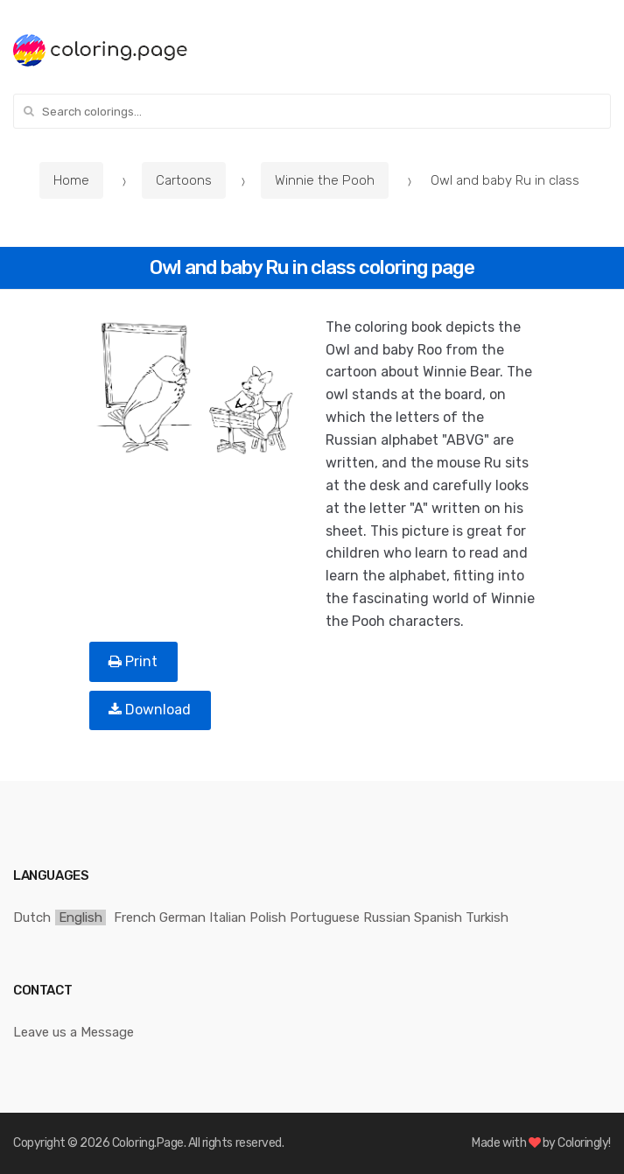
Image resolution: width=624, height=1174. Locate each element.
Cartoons (184, 180)
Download (150, 709)
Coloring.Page (148, 1142)
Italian (227, 917)
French (135, 917)
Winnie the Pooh (325, 180)
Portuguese (325, 917)
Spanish (438, 917)
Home (71, 180)
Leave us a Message (73, 1032)
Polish (267, 917)
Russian (386, 917)
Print (133, 661)
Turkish (487, 917)
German (182, 917)
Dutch (32, 917)
